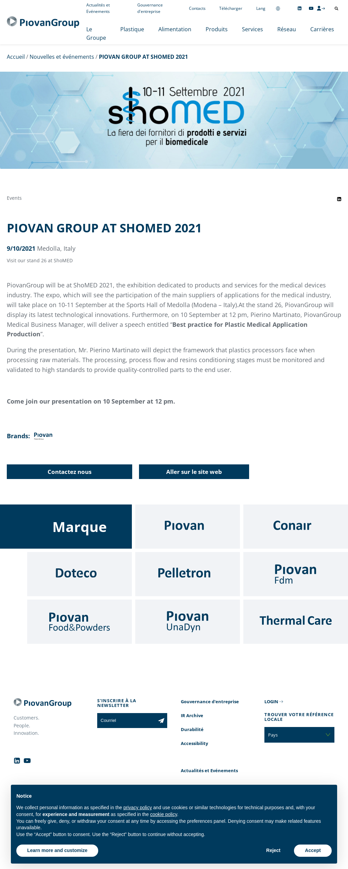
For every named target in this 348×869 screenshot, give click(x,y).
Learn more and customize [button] (57, 850)
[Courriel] (126, 720)
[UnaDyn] (187, 622)
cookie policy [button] (163, 814)
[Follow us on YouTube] (311, 8)
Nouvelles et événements (62, 56)
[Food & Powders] (79, 622)
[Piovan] (187, 526)
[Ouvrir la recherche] (336, 8)
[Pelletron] (187, 574)
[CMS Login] (321, 8)
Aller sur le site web (194, 472)
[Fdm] (295, 574)
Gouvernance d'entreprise (210, 701)
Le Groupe (96, 33)
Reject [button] (273, 850)
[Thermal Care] (295, 622)
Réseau (286, 29)
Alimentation (174, 29)
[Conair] (295, 526)
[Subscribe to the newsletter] (161, 720)
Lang (260, 8)
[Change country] (278, 8)
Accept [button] (313, 850)
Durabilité (192, 729)
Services (252, 29)
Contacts (197, 8)
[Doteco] (79, 574)
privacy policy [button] (137, 807)
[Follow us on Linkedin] (299, 8)
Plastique (132, 29)
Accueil (16, 56)
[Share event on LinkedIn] (339, 199)
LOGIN (271, 701)
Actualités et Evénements (209, 770)
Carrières (322, 29)
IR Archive (192, 715)
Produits (217, 29)
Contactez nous (69, 472)
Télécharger (230, 8)
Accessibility (194, 743)
